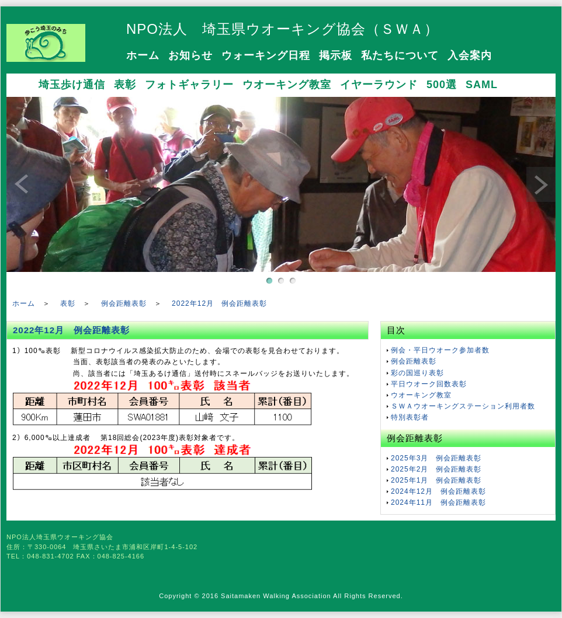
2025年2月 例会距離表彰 (436, 469)
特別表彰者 (410, 417)
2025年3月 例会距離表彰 (436, 458)
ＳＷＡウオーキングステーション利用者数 (463, 406)
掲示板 (335, 55)
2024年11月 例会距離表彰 (438, 502)
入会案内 (469, 55)
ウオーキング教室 (286, 84)
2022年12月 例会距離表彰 (219, 303)
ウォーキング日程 (265, 55)
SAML (482, 84)
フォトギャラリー (189, 84)
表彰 (125, 84)
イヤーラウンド (379, 84)
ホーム (142, 55)
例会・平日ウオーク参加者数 (440, 350)
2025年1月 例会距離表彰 (436, 480)
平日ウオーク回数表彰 (429, 384)
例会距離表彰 (124, 303)
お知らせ (190, 55)
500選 (441, 84)
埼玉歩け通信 (72, 84)
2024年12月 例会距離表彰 (438, 491)
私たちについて (400, 55)
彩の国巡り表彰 (417, 373)
